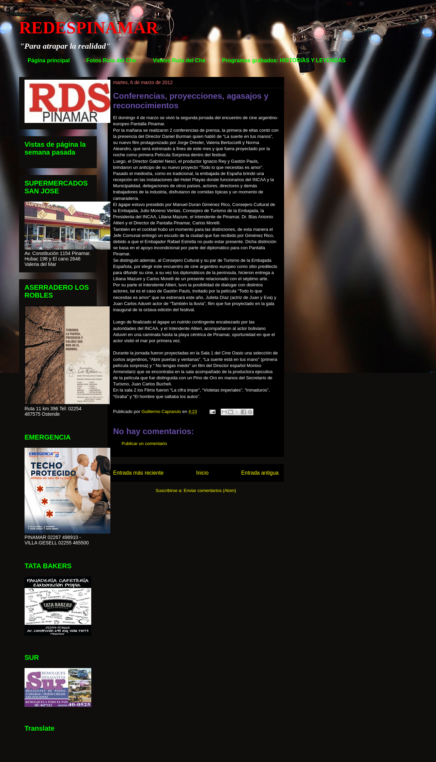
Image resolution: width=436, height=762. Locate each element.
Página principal (49, 60)
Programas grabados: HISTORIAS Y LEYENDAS (284, 60)
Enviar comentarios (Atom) (210, 490)
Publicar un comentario (144, 443)
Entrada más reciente (138, 473)
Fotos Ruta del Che (111, 60)
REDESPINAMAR (88, 27)
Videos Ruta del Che (179, 60)
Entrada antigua (260, 473)
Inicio (202, 473)
